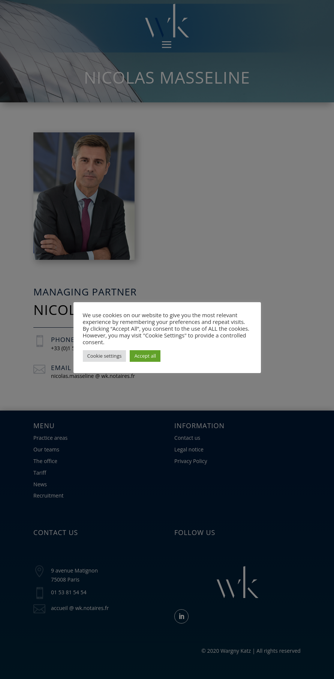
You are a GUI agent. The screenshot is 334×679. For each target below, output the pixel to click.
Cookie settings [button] (104, 355)
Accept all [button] (145, 355)
